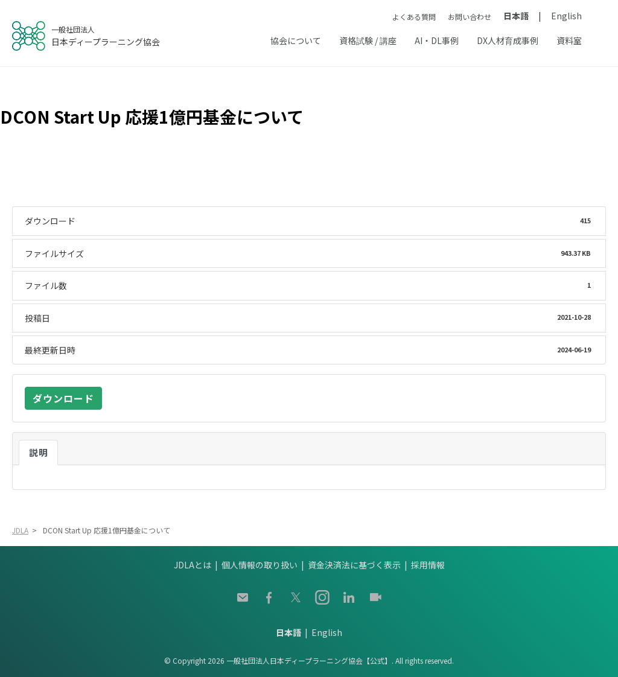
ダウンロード (63, 398)
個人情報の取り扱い (259, 565)
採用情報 (428, 565)
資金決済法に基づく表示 (354, 565)
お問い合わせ (469, 16)
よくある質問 (414, 16)
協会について (295, 40)
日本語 (516, 16)
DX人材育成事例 (507, 40)
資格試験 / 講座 (368, 40)
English (566, 16)
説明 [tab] (38, 452)
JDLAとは (192, 565)
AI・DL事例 (437, 40)
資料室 (569, 40)
